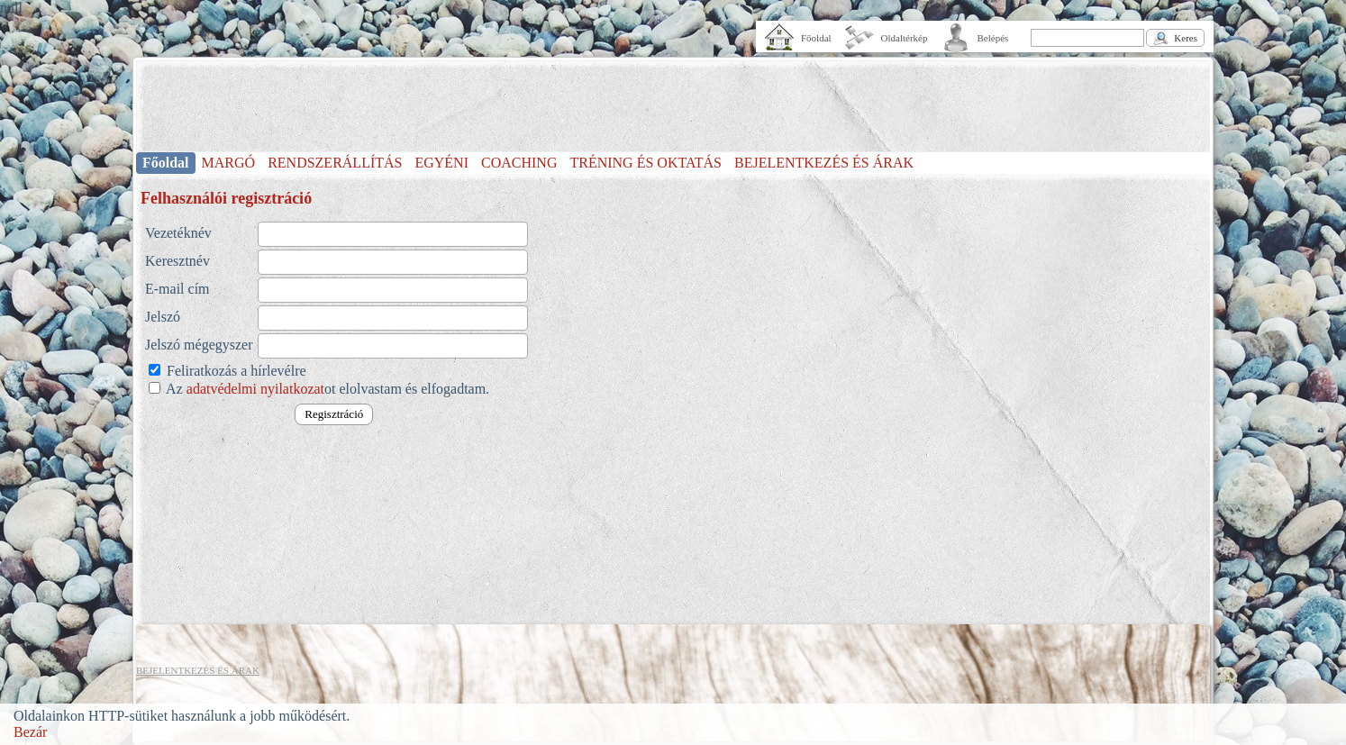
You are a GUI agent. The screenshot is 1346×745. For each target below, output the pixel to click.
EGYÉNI (441, 162)
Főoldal (816, 37)
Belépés (993, 37)
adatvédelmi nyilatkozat (255, 388)
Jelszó (162, 316)
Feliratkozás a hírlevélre (234, 370)
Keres (1185, 37)
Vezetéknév (178, 233)
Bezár (30, 732)
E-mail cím (177, 288)
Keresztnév (177, 260)
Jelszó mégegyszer (199, 344)
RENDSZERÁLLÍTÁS (335, 162)
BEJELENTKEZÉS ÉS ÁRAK (824, 162)
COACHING (519, 162)
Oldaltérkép (904, 37)
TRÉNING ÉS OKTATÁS (645, 162)
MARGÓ (229, 162)
